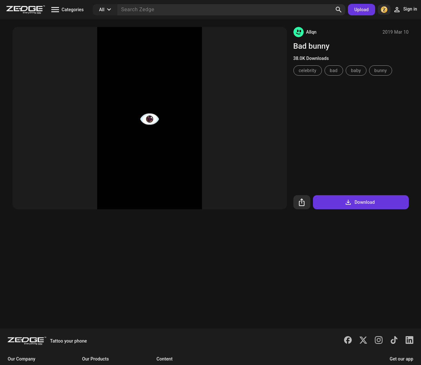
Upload (361, 9)
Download (359, 202)
